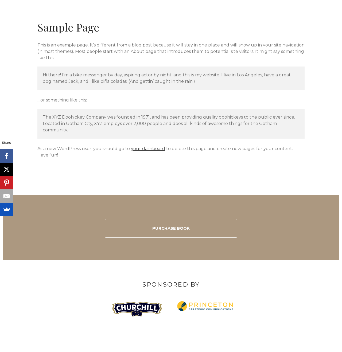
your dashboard (148, 148)
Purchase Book (171, 228)
